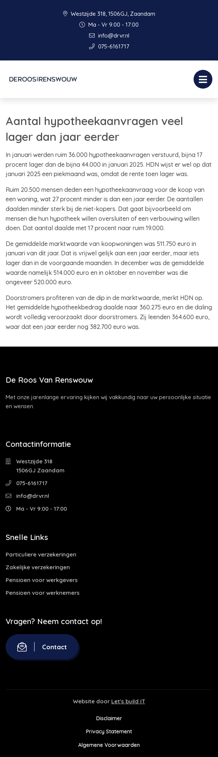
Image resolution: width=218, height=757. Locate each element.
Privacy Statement (109, 731)
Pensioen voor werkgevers (42, 580)
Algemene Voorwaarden (109, 745)
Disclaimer (109, 718)
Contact (42, 646)
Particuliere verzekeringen (41, 554)
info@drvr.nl (109, 35)
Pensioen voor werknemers (43, 592)
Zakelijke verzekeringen (38, 567)
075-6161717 (109, 46)
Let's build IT (128, 701)
